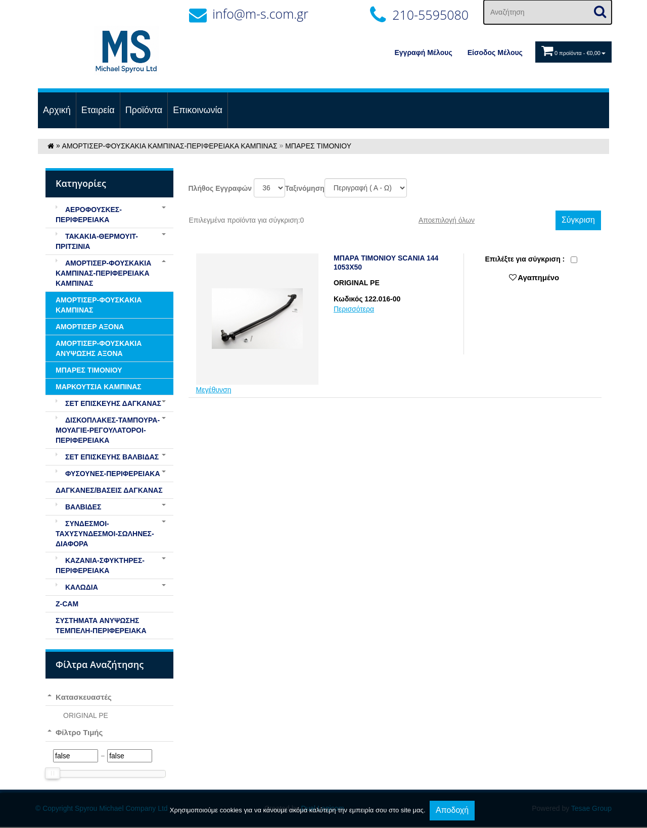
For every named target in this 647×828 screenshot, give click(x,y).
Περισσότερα (354, 309)
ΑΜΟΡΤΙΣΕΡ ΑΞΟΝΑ (90, 327)
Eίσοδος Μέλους (495, 52)
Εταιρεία (98, 110)
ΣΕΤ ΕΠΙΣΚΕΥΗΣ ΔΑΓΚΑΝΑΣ (108, 403)
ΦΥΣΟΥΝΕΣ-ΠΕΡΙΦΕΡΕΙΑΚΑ (108, 474)
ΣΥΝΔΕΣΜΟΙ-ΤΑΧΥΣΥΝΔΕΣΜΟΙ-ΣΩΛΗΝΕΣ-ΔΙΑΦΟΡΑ (105, 534)
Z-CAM (67, 604)
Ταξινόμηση (305, 188)
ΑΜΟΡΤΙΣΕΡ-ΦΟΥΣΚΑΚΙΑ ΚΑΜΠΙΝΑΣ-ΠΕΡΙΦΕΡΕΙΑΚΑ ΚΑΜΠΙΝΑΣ (170, 146)
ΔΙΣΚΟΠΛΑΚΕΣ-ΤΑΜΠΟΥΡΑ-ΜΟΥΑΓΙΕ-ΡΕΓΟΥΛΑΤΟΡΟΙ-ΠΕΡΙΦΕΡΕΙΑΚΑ (108, 430)
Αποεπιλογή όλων (447, 220)
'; (269, 187)
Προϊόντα (144, 110)
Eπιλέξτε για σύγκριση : (525, 259)
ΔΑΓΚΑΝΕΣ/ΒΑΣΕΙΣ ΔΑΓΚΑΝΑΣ (109, 490)
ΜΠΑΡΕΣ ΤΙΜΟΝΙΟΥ (318, 146)
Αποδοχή (452, 810)
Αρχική (57, 110)
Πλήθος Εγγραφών (220, 188)
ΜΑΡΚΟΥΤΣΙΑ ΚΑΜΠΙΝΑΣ (99, 387)
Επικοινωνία (197, 110)
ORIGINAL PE (85, 715)
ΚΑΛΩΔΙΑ (77, 587)
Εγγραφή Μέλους (423, 52)
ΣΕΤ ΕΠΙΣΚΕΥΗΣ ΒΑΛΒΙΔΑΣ (107, 457)
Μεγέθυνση (214, 390)
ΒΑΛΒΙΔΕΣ (78, 507)
